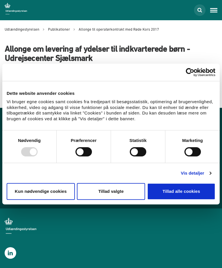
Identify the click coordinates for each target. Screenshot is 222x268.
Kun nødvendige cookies (41, 191)
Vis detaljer (192, 173)
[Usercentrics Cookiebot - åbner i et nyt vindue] (190, 72)
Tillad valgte (111, 191)
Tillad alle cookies (181, 191)
